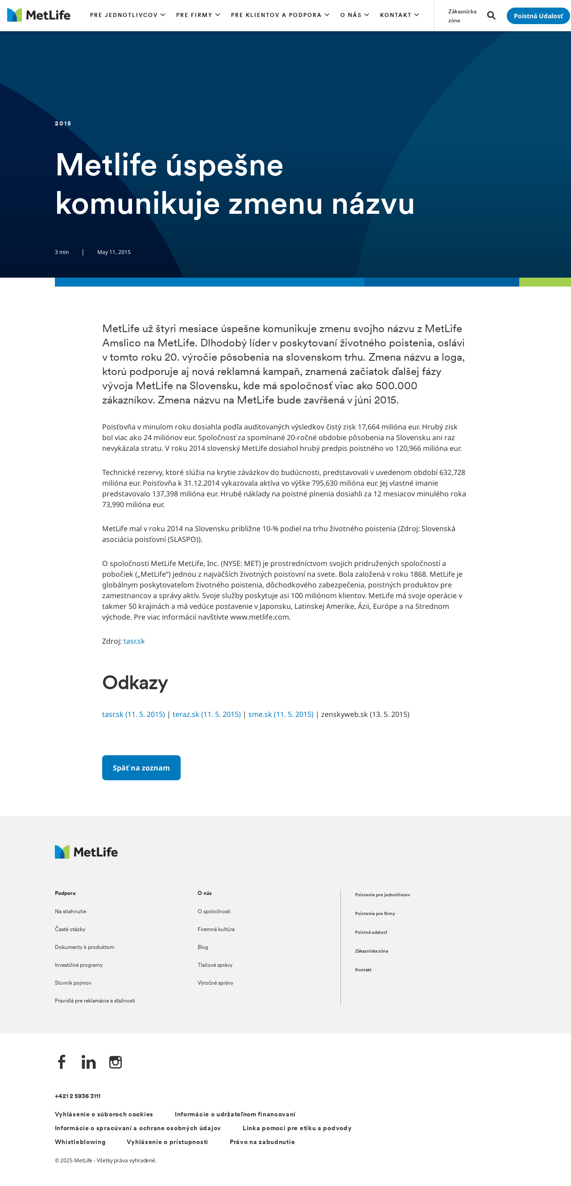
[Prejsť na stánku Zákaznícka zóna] (462, 16)
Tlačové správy (215, 965)
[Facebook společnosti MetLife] (62, 1063)
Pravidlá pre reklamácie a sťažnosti (95, 1001)
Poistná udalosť (371, 932)
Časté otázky (70, 929)
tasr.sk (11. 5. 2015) (133, 714)
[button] (128, 15)
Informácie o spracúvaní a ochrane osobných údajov (138, 1128)
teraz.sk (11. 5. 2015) (207, 714)
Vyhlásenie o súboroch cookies (104, 1114)
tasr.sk (134, 641)
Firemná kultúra (216, 929)
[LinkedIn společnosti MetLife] (89, 1063)
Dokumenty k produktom (84, 947)
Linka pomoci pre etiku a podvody (297, 1128)
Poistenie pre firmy (375, 913)
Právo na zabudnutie (262, 1142)
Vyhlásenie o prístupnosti (167, 1142)
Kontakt (363, 970)
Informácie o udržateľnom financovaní (235, 1114)
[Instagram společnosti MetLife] (115, 1063)
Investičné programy (79, 965)
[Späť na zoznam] (141, 767)
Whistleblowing (80, 1142)
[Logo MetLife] (86, 856)
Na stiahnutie (70, 912)
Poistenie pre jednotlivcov (382, 895)
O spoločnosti (214, 912)
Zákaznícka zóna (371, 951)
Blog (203, 947)
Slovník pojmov (73, 983)
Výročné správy (215, 983)
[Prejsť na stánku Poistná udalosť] (538, 16)
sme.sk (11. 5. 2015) (281, 714)
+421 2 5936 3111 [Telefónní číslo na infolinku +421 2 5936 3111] (77, 1096)
